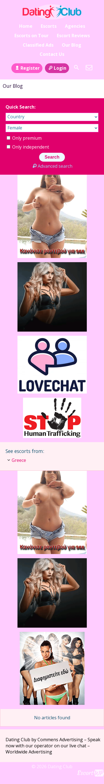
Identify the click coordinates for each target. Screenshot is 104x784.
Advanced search (52, 166)
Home (25, 26)
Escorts (49, 26)
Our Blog (71, 45)
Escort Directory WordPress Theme (90, 773)
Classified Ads (38, 45)
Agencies (75, 26)
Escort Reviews (73, 35)
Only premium (24, 138)
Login (57, 68)
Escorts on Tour (31, 35)
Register (26, 68)
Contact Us (52, 54)
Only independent (28, 147)
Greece (19, 460)
